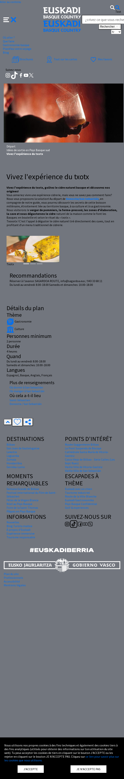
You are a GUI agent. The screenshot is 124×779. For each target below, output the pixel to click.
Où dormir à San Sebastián (26, 387)
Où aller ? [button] (9, 37)
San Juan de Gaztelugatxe (23, 448)
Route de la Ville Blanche (81, 496)
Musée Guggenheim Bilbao (82, 444)
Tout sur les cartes (61, 59)
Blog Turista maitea (19, 526)
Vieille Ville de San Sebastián (83, 471)
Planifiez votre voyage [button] (17, 49)
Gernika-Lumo (16, 467)
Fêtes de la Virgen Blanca (22, 500)
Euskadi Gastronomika (79, 500)
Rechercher (110, 27)
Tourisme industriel (77, 492)
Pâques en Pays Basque (21, 511)
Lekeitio (12, 452)
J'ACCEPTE (31, 769)
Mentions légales (15, 585)
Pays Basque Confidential (81, 504)
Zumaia (11, 459)
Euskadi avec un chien (78, 489)
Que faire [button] (8, 41)
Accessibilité (12, 581)
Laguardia (13, 456)
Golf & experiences (77, 507)
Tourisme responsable (21, 537)
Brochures (22, 59)
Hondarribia (14, 463)
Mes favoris (101, 59)
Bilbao (11, 444)
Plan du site (11, 574)
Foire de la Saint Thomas (22, 507)
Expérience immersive (21, 533)
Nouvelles (13, 522)
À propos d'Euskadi (18, 530)
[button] (10, 19)
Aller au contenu (10, 2)
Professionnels (13, 578)
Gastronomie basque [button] (16, 45)
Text (118, 11)
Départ (11, 146)
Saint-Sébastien (20, 400)
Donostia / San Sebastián (26, 404)
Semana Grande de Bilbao (23, 489)
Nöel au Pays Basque (19, 504)
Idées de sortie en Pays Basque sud (28, 150)
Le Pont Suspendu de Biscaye (83, 448)
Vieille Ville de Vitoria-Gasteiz (83, 467)
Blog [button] (6, 52)
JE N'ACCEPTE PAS (88, 769)
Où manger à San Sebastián (27, 391)
